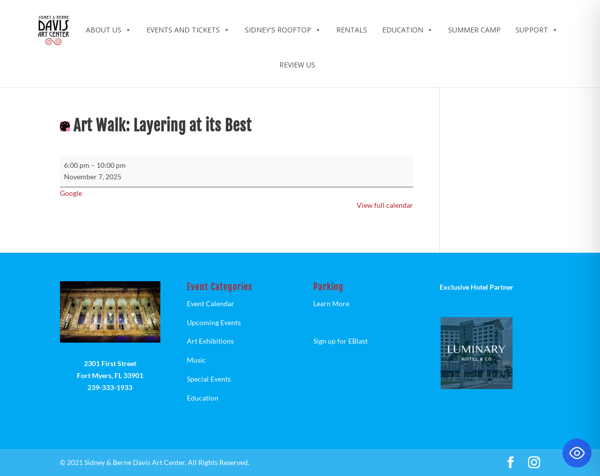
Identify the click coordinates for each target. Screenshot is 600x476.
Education (407, 29)
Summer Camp (474, 29)
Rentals (351, 29)
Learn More (331, 303)
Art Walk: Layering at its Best (162, 125)
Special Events (209, 379)
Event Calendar (210, 303)
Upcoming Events (214, 322)
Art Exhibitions (210, 341)
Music (196, 360)
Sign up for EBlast (340, 341)
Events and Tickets (188, 29)
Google (71, 193)
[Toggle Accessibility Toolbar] (577, 453)
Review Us (297, 64)
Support (537, 29)
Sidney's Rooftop (283, 29)
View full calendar (385, 205)
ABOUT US (108, 29)
